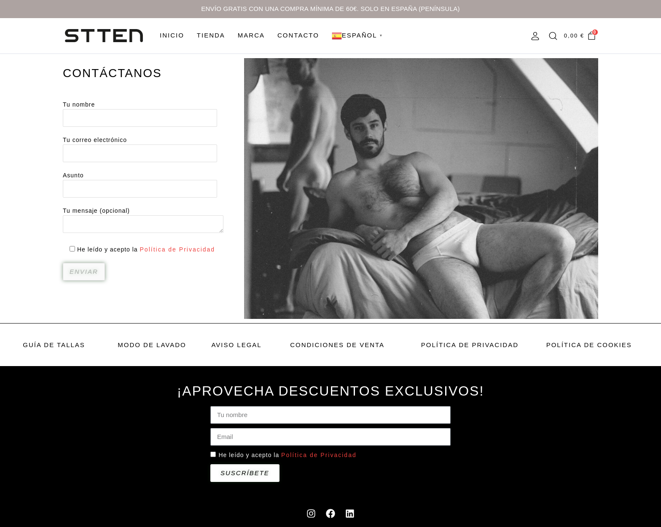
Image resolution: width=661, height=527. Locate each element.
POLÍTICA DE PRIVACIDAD (470, 344)
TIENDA (211, 35)
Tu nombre (140, 111)
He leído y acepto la (287, 455)
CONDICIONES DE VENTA (337, 344)
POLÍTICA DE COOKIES (589, 344)
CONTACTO (298, 35)
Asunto (140, 182)
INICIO (172, 35)
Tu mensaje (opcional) (143, 220)
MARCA (251, 35)
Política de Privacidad (177, 249)
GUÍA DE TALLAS (54, 344)
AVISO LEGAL (236, 344)
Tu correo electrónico (140, 146)
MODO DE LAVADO (152, 344)
